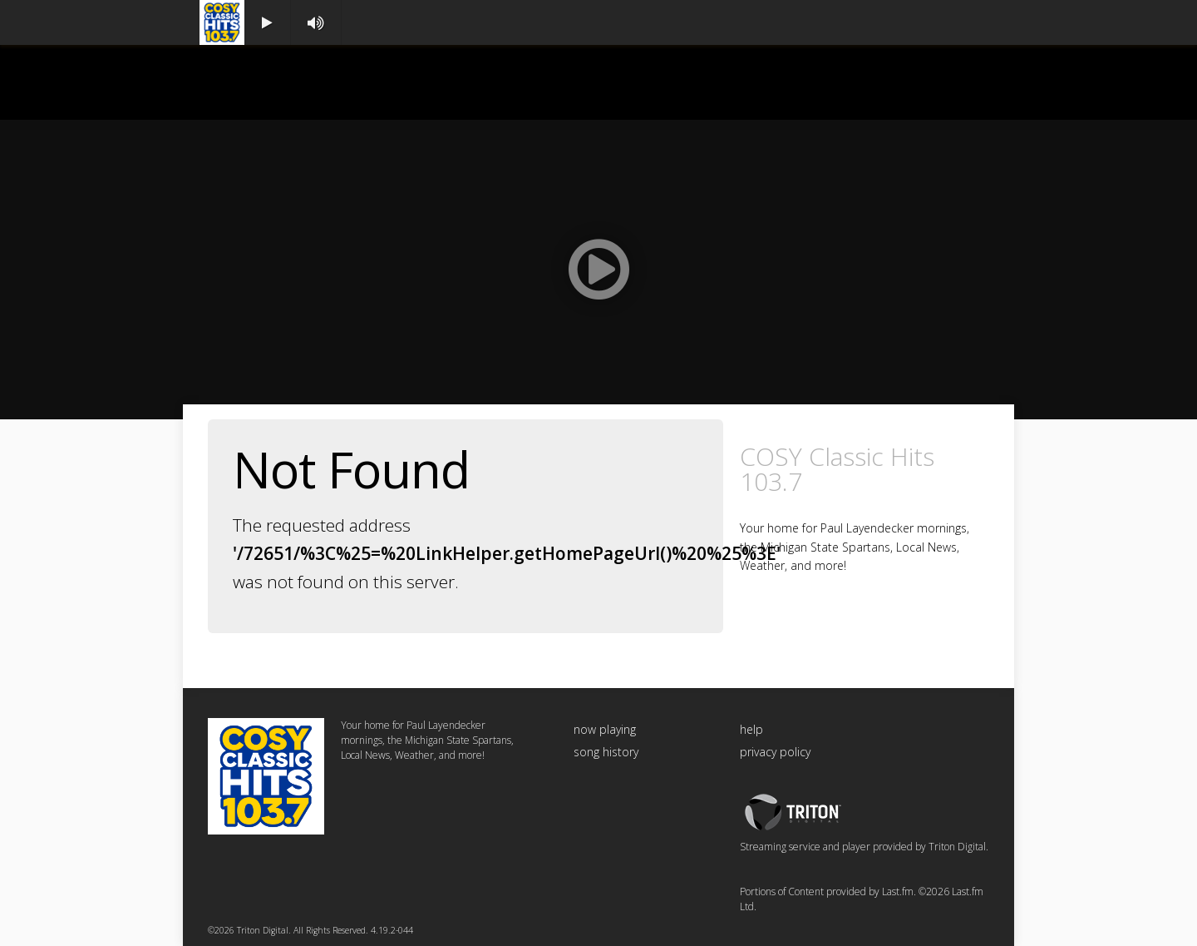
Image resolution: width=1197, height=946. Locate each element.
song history (606, 752)
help (751, 729)
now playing (605, 729)
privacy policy (775, 752)
